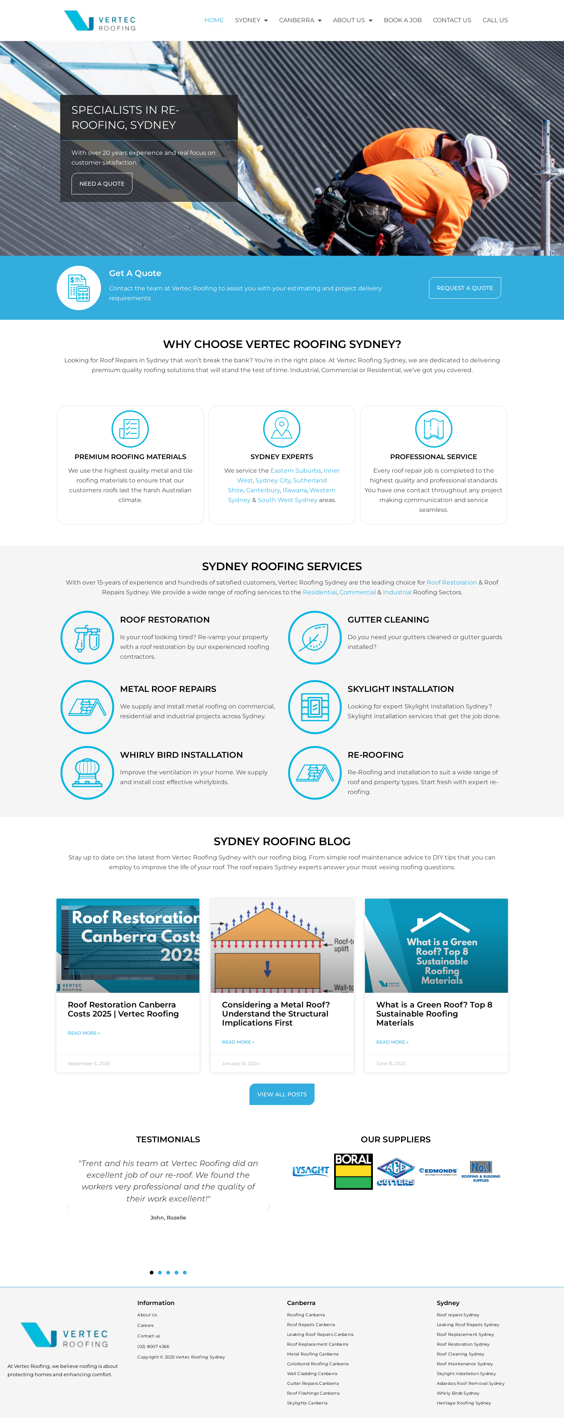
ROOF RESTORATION (165, 620)
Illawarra (295, 490)
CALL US (495, 20)
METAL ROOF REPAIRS (168, 689)
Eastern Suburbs (296, 470)
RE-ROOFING (376, 755)
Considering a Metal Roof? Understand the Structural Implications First (276, 1013)
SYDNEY (251, 20)
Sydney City (272, 480)
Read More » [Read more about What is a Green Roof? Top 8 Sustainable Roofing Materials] (392, 1042)
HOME (214, 20)
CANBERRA (300, 20)
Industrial (397, 592)
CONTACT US (452, 20)
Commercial (357, 592)
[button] (67, 1207)
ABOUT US (352, 20)
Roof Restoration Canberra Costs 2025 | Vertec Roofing (123, 1009)
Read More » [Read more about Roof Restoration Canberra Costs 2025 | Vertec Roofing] (84, 1033)
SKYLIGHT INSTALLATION (401, 689)
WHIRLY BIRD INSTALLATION (181, 755)
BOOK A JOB (403, 20)
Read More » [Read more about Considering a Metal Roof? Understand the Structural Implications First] (238, 1042)
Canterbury (263, 490)
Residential (320, 592)
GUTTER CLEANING (388, 620)
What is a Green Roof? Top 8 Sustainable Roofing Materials (434, 1013)
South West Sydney (288, 500)
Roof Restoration (452, 582)
